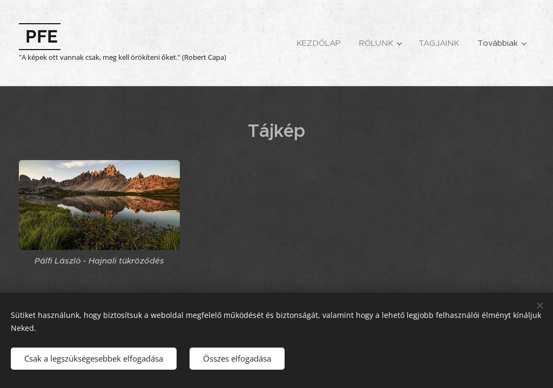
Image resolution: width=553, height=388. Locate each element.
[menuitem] (318, 43)
